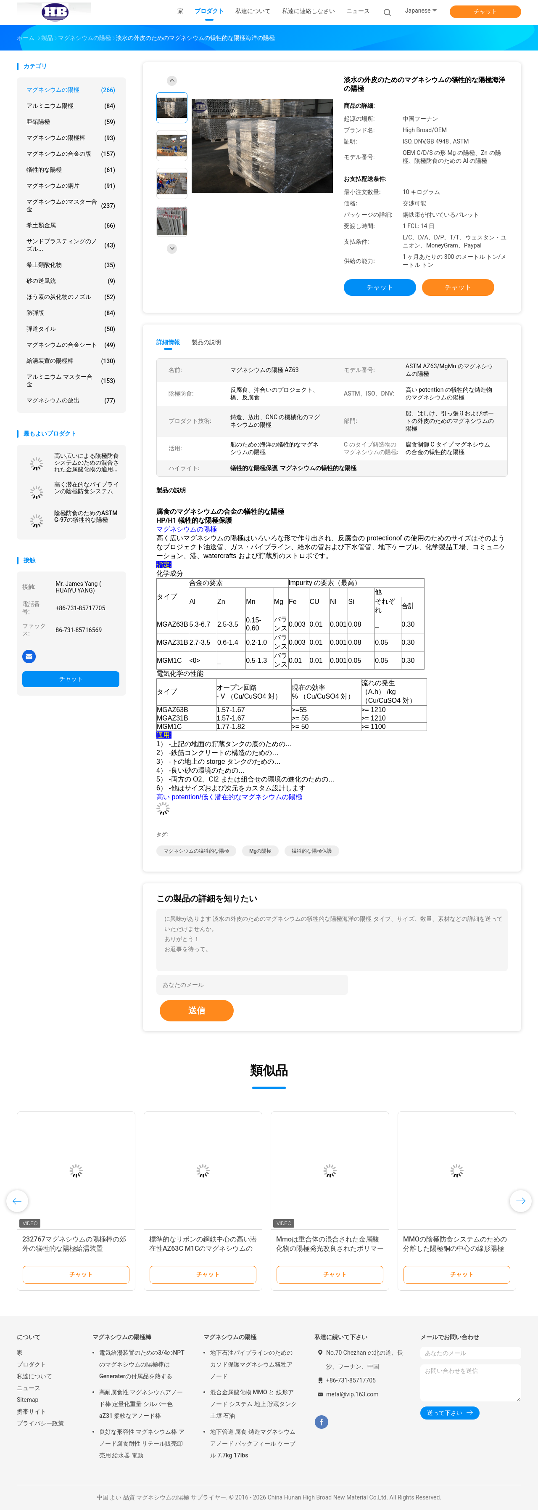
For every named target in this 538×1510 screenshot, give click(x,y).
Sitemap (27, 1399)
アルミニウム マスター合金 (70, 380)
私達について (34, 1376)
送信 (196, 1010)
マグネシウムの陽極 (70, 90)
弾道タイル (70, 329)
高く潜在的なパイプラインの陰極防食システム (86, 487)
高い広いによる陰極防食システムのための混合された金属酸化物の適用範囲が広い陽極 (86, 462)
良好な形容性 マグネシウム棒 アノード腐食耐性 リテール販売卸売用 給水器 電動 (142, 1443)
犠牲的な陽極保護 (312, 851)
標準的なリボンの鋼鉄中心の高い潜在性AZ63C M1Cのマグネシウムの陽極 (203, 1248)
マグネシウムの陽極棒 (70, 138)
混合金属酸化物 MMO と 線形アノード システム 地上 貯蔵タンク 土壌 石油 (253, 1404)
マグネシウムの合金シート (70, 345)
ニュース (28, 1388)
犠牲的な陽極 (70, 170)
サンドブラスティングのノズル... (70, 245)
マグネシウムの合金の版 (70, 154)
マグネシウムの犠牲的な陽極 (196, 851)
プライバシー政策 (40, 1423)
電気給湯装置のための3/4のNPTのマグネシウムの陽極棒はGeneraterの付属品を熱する (142, 1364)
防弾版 (70, 313)
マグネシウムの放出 (70, 400)
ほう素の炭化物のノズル (70, 297)
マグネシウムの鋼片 (70, 186)
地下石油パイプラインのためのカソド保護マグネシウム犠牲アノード (251, 1364)
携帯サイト (31, 1411)
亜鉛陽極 (70, 122)
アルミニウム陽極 (70, 106)
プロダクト (31, 1364)
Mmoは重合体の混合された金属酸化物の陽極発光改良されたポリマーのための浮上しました (330, 1248)
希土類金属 (70, 225)
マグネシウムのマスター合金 (70, 205)
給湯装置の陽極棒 (70, 361)
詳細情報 (168, 342)
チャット (485, 11)
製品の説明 (206, 342)
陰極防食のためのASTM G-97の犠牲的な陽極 (86, 516)
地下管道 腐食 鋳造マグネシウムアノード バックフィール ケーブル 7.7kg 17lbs (252, 1443)
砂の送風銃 (70, 281)
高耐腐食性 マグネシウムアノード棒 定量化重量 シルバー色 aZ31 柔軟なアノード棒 (141, 1404)
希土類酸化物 (70, 265)
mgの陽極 (260, 851)
